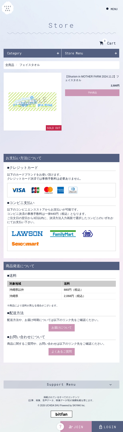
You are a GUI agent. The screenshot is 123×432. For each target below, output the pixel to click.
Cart (108, 43)
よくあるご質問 (61, 351)
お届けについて (61, 327)
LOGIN (107, 427)
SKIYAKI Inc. (78, 405)
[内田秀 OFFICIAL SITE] (8, 8)
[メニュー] (112, 9)
